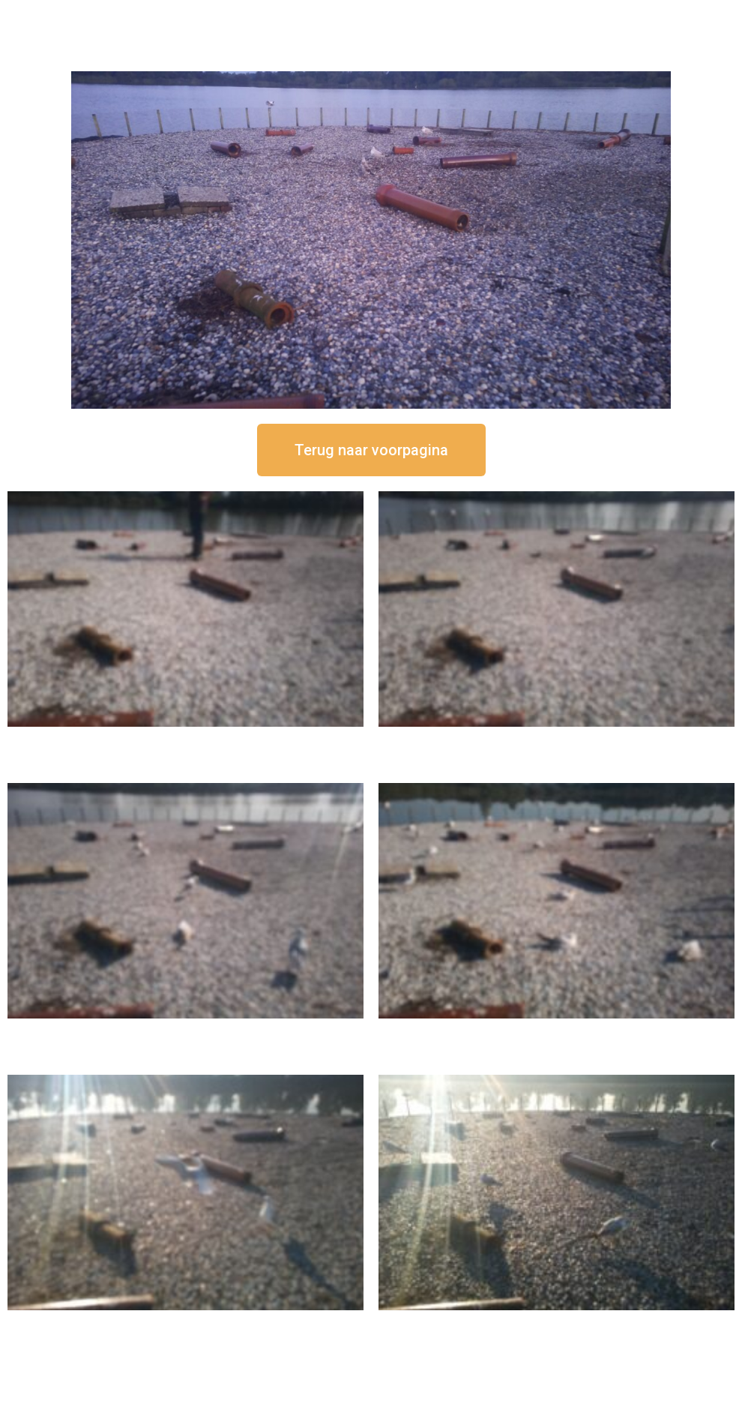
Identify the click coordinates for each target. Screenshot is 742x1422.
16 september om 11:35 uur (186, 1031)
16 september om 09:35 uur (186, 1322)
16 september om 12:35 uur (557, 739)
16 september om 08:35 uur (557, 1322)
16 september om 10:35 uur (557, 1031)
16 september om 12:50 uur (186, 739)
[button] (371, 450)
